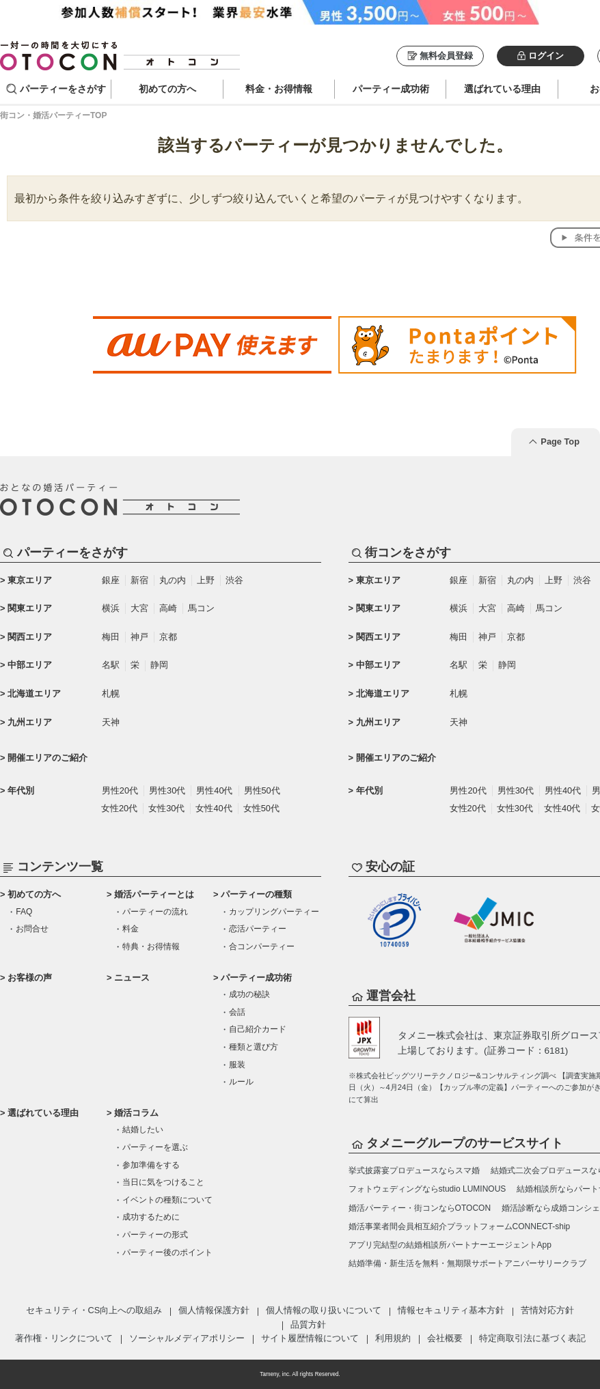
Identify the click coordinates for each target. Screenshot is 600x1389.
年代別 (21, 790)
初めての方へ (34, 894)
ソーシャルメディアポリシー (187, 1338)
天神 (111, 722)
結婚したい (142, 1129)
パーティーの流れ (155, 911)
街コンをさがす (408, 552)
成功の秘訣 (249, 994)
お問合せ (32, 929)
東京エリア (30, 580)
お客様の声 (30, 977)
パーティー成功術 (256, 977)
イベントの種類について (167, 1200)
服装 (237, 1064)
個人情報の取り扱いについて (323, 1310)
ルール (241, 1081)
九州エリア (30, 722)
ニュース (132, 977)
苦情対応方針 (547, 1310)
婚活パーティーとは (154, 894)
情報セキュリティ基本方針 (451, 1310)
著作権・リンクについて (64, 1338)
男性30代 (167, 790)
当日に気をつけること (163, 1182)
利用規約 (393, 1338)
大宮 (139, 608)
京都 (168, 637)
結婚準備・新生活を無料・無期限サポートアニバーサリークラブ (467, 1263)
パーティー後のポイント (167, 1252)
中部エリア (30, 665)
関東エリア (30, 608)
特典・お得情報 (151, 946)
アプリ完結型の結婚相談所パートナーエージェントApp (450, 1245)
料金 (130, 929)
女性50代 (261, 808)
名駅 (111, 665)
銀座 (111, 580)
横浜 (111, 608)
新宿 (139, 580)
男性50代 (262, 790)
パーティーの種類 (256, 894)
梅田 (111, 637)
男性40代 (214, 790)
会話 (237, 1012)
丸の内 (172, 580)
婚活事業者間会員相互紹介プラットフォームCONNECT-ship (460, 1226)
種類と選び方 (253, 1047)
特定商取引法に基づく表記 (532, 1338)
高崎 (168, 608)
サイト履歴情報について (310, 1338)
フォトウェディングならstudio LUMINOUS (427, 1189)
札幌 (111, 693)
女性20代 (119, 808)
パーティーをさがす (63, 88)
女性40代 (213, 808)
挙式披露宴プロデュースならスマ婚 (414, 1170)
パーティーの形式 (155, 1234)
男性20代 (120, 790)
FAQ (24, 911)
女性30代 (166, 808)
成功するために (151, 1217)
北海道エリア (34, 693)
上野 (206, 580)
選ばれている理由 (43, 1113)
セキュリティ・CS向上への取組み (94, 1310)
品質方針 (308, 1324)
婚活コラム (136, 1113)
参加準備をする (151, 1165)
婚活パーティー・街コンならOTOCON (420, 1208)
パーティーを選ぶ (155, 1147)
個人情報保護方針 (213, 1310)
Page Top (560, 441)
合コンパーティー (262, 946)
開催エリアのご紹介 (47, 758)
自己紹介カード (257, 1029)
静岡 (159, 665)
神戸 (139, 637)
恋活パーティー (257, 929)
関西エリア (30, 637)
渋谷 (234, 580)
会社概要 (445, 1338)
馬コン (201, 608)
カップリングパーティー (274, 911)
